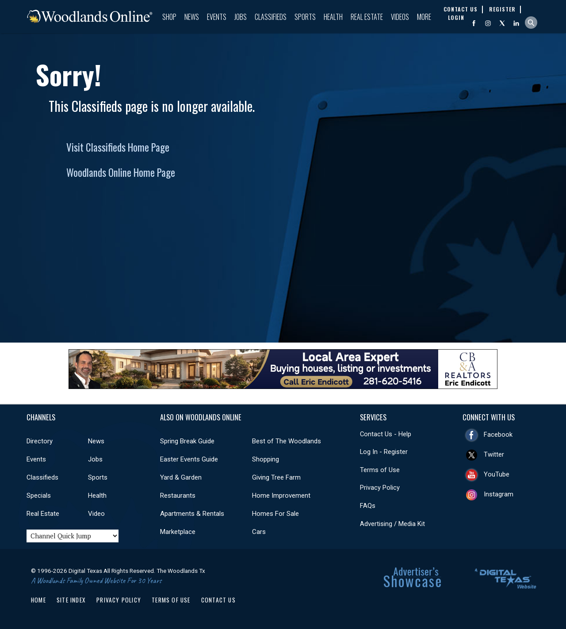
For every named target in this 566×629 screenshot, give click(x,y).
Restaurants (177, 495)
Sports (305, 16)
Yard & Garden (181, 477)
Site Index (71, 599)
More (424, 16)
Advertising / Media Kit (392, 524)
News (191, 16)
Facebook (498, 434)
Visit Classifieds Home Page (117, 147)
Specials (39, 495)
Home (38, 599)
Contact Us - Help (385, 434)
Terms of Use (380, 470)
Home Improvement (281, 495)
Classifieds (271, 16)
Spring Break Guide (187, 441)
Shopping (265, 459)
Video (96, 514)
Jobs (240, 16)
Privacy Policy (380, 488)
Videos (400, 16)
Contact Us (218, 599)
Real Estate (367, 16)
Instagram (498, 494)
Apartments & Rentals (192, 514)
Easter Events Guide (189, 459)
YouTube (496, 474)
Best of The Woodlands (286, 441)
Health (333, 16)
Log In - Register (384, 452)
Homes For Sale (275, 514)
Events (216, 16)
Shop (169, 16)
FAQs (367, 506)
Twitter (494, 454)
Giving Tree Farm (276, 477)
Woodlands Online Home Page (120, 172)
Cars (259, 532)
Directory (40, 441)
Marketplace (177, 532)
